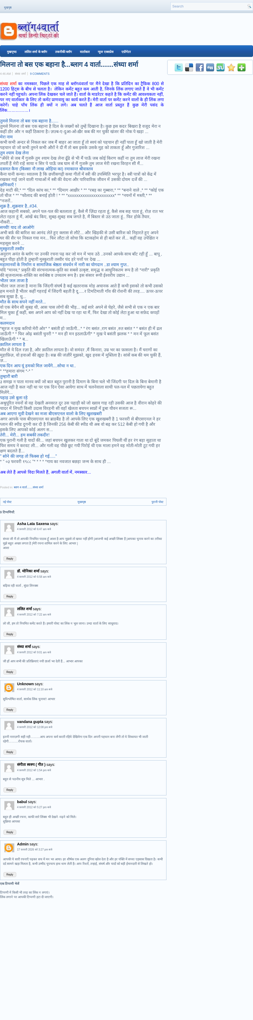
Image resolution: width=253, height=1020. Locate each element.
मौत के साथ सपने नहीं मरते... (23, 302)
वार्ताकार (85, 52)
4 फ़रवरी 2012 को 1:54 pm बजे (34, 770)
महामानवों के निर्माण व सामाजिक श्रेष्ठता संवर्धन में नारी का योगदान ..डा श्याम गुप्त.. (64, 264)
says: (54, 524)
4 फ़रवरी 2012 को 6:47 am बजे (34, 529)
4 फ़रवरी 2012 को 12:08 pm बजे (34, 727)
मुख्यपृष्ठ (81, 501)
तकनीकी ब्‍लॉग (63, 52)
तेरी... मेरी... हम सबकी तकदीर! (25, 435)
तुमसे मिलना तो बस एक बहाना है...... (29, 121)
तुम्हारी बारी (9, 376)
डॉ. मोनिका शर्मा (28, 571)
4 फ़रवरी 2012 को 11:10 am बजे (34, 689)
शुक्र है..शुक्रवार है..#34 (18, 206)
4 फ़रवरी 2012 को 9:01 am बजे (34, 652)
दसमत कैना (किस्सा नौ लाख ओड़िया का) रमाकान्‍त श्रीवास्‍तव (46, 169)
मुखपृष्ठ (7, 7)
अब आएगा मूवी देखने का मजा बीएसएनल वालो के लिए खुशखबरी (51, 413)
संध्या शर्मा (8, 83)
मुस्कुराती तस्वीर (12, 248)
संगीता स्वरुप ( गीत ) (31, 764)
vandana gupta (30, 722)
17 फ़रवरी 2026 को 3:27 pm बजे (34, 849)
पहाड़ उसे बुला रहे (14, 397)
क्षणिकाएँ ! (8, 185)
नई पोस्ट (7, 501)
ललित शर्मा (24, 609)
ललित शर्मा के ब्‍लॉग (36, 52)
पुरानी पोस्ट (158, 501)
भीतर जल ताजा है (14, 280)
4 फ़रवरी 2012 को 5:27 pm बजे (34, 807)
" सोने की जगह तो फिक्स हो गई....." (28, 456)
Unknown (25, 684)
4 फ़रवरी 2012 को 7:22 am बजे (34, 614)
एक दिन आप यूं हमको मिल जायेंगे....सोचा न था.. (38, 366)
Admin (23, 844)
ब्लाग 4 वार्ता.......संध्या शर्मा (28, 487)
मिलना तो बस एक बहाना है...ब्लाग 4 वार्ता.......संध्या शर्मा (69, 64)
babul (22, 802)
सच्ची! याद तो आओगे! (17, 227)
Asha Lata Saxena (33, 524)
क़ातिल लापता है (12, 344)
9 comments (40, 73)
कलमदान (7, 323)
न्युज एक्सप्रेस (105, 52)
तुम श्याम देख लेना (14, 153)
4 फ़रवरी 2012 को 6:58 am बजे (34, 576)
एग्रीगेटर (126, 52)
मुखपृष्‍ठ (12, 52)
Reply (9, 558)
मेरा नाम (6, 137)
